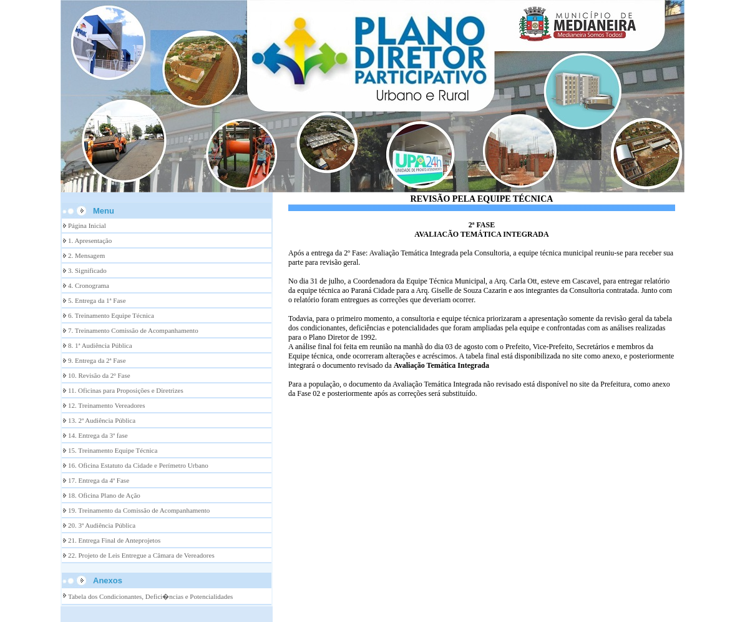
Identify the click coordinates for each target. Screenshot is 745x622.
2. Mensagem (86, 255)
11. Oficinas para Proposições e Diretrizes (125, 390)
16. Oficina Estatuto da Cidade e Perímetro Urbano (138, 465)
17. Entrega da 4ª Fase (98, 480)
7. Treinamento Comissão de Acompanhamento (133, 330)
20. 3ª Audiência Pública (101, 525)
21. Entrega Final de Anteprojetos (114, 540)
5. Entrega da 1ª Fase (97, 300)
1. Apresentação (90, 240)
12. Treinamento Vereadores (106, 405)
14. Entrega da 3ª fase (98, 435)
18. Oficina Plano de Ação (104, 495)
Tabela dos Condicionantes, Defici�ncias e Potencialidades (150, 596)
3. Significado (87, 270)
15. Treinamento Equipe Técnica (112, 450)
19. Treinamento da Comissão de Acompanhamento (139, 510)
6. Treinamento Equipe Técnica (111, 315)
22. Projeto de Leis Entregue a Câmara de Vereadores (141, 555)
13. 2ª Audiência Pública (101, 420)
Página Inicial (87, 225)
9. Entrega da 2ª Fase (97, 360)
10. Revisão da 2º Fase (99, 375)
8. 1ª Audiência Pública (100, 345)
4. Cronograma (88, 285)
